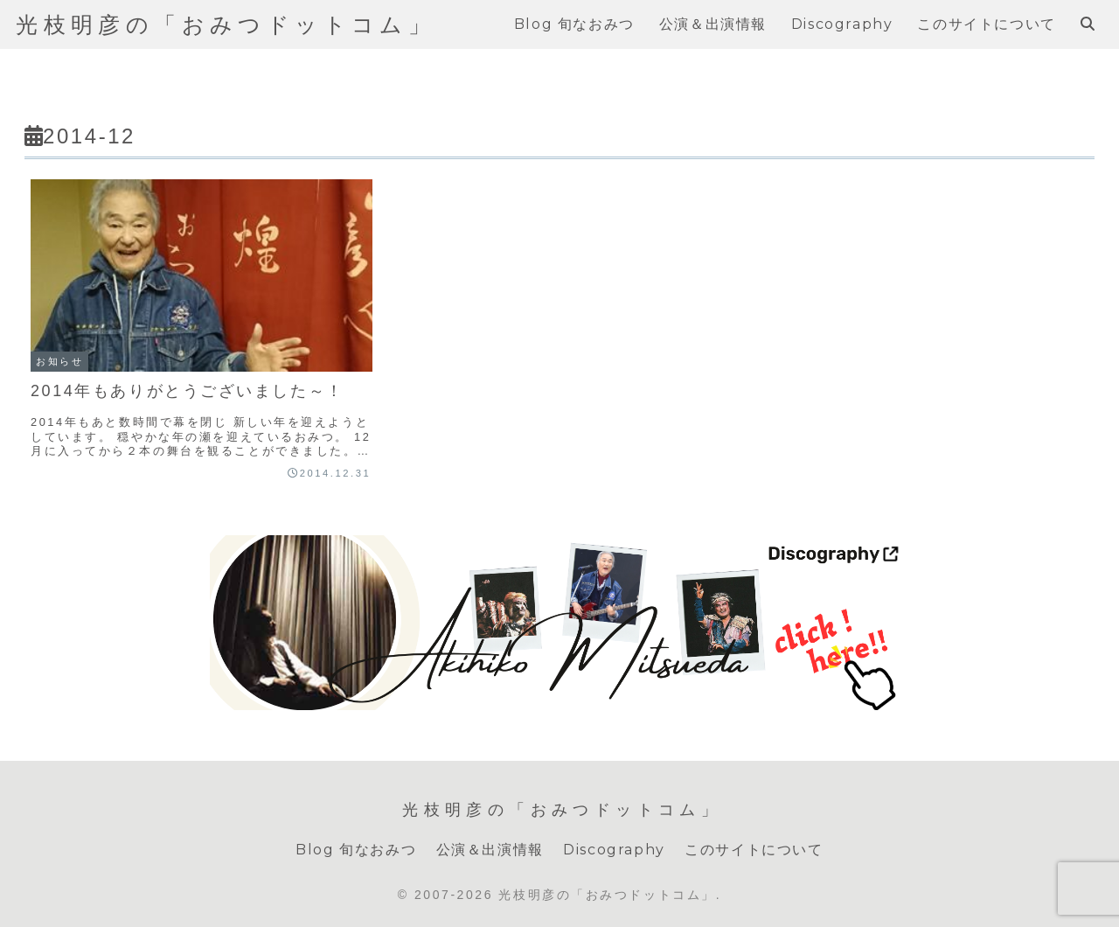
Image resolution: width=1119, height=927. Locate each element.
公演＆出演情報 (490, 849)
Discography (614, 849)
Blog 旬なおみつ (355, 849)
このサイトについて (754, 849)
